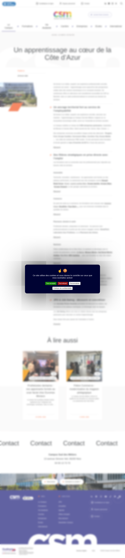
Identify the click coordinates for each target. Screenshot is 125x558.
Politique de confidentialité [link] (62, 288)
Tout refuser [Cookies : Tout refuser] (63, 283)
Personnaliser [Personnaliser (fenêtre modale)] (74, 283)
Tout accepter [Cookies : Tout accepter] (51, 283)
